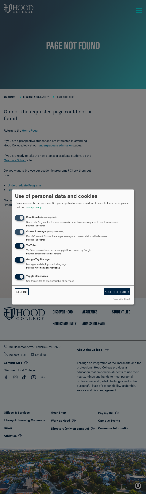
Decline (21, 292)
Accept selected (117, 292)
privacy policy (33, 207)
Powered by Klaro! (121, 298)
